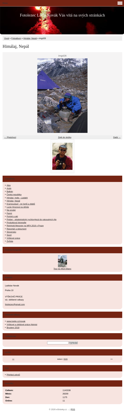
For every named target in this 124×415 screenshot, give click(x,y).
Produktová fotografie (16, 222)
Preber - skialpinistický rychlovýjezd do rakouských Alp (32, 219)
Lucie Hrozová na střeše (18, 207)
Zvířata (10, 241)
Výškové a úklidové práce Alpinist (22, 324)
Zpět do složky (64, 137)
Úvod (6, 38)
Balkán (10, 191)
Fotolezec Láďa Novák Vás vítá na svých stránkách (62, 15)
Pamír (9, 213)
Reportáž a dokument (16, 229)
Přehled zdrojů (13, 375)
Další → (117, 137)
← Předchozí (10, 137)
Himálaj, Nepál (30, 38)
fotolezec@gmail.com (15, 304)
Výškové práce (13, 238)
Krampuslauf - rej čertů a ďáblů (21, 204)
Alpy (9, 185)
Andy (9, 188)
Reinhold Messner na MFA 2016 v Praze (25, 225)
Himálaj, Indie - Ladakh (17, 198)
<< (13, 359)
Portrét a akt (12, 216)
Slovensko (11, 232)
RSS (73, 409)
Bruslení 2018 (13, 327)
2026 (65, 359)
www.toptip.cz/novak (16, 321)
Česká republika (14, 194)
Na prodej (11, 210)
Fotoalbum (16, 38)
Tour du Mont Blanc (62, 269)
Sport (9, 235)
